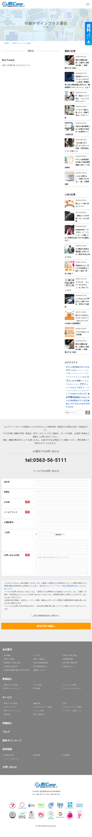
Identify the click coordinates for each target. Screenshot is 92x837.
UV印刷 (86, 367)
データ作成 (70, 388)
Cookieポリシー (69, 666)
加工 (86, 393)
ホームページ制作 (69, 685)
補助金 (31, 51)
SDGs (77, 367)
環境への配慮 (9, 659)
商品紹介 (77, 397)
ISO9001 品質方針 (10, 666)
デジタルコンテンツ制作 (42, 707)
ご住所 (7, 532)
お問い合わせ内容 (11, 555)
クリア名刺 (82, 377)
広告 (71, 401)
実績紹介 (84, 397)
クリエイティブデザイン (72, 688)
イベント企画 (38, 711)
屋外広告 (7, 714)
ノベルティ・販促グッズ (72, 711)
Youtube (73, 370)
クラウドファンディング (78, 373)
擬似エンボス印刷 (10, 685)
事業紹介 (7, 679)
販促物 (70, 407)
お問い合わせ (9, 767)
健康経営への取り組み (12, 663)
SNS (81, 367)
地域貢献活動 (68, 659)
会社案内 (80, 394)
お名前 (7, 502)
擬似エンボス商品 (10, 703)
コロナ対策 (76, 381)
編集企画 (36, 703)
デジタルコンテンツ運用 (72, 707)
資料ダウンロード (12, 740)
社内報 (80, 404)
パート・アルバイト (11, 759)
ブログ (6, 731)
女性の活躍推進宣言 (41, 663)
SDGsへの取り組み (70, 655)
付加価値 (73, 394)
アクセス (36, 655)
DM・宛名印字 (38, 714)
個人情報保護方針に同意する (45, 615)
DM (71, 367)
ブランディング (10, 707)
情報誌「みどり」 (40, 670)
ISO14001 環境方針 (70, 663)
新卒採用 (36, 755)
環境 (76, 404)
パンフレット (75, 390)
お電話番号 (9, 522)
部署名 (7, 492)
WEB (68, 370)
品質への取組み (39, 659)
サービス (7, 697)
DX (74, 367)
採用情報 (7, 749)
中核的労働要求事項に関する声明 (16, 670)
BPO (68, 367)
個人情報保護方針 (40, 666)
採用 (85, 400)
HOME (6, 43)
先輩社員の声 (9, 755)
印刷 (70, 397)
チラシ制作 (37, 685)
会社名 (7, 482)
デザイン (84, 384)
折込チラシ (78, 400)
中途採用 (66, 755)
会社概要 (7, 655)
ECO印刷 (36, 688)
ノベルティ (79, 387)
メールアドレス (10, 512)
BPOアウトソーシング (12, 688)
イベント (80, 370)
